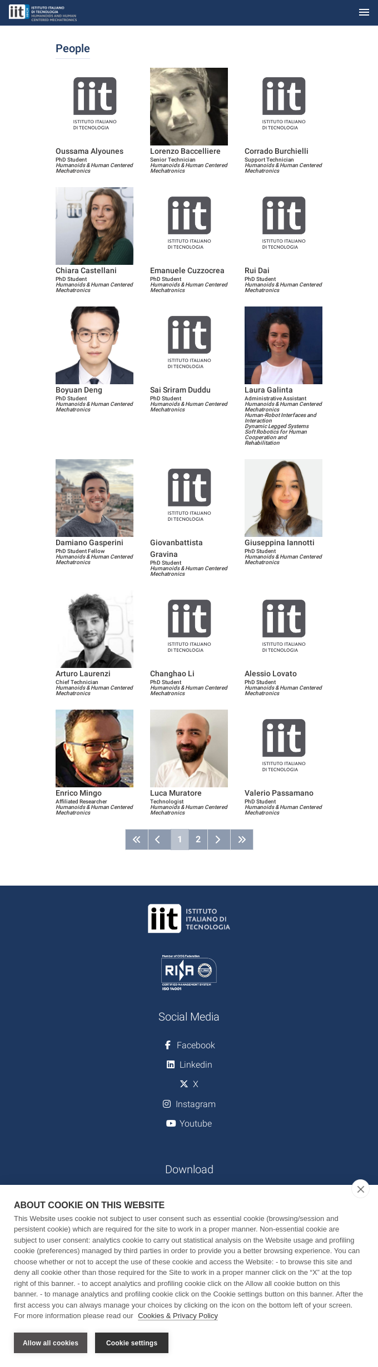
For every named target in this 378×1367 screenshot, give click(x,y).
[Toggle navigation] (364, 13)
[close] (360, 1188)
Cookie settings (131, 1343)
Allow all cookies (50, 1343)
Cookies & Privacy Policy (178, 1316)
